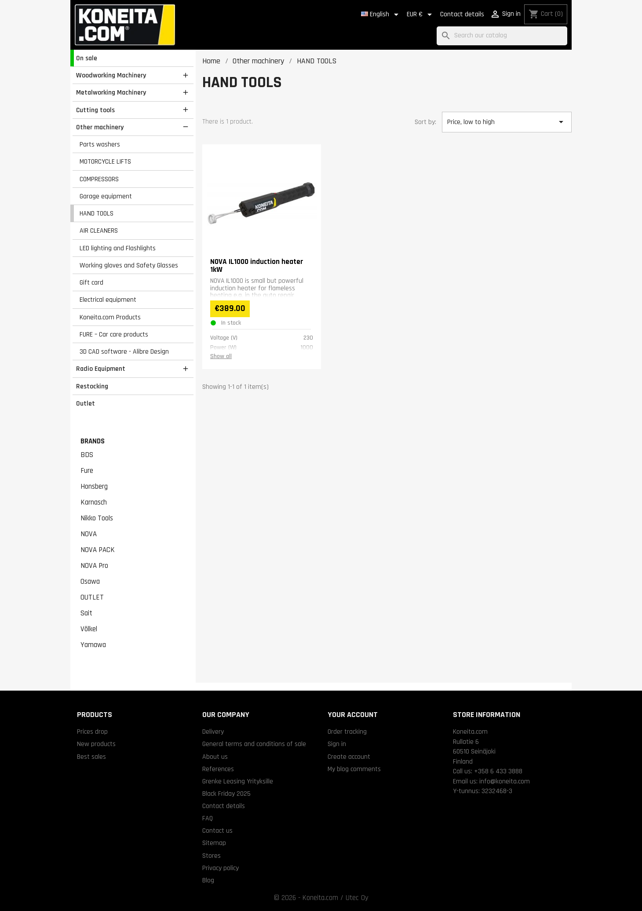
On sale (86, 58)
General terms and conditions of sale (254, 743)
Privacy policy (220, 867)
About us (215, 756)
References (218, 769)
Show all (221, 356)
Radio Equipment (100, 368)
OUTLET (92, 597)
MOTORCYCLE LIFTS (105, 161)
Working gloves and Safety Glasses (129, 265)
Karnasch (93, 502)
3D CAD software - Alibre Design (124, 351)
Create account (349, 756)
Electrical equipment (108, 299)
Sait (86, 613)
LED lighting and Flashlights (118, 248)
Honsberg (94, 486)
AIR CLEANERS (99, 230)
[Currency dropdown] (421, 14)
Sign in (337, 743)
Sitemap (214, 842)
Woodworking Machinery (111, 75)
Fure (86, 471)
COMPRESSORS (99, 179)
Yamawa (93, 645)
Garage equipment (106, 196)
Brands (92, 441)
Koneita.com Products (110, 317)
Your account (353, 715)
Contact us (217, 830)
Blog (208, 880)
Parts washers (100, 144)
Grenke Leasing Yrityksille (237, 781)
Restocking (92, 386)
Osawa (90, 581)
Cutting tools (95, 110)
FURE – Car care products (114, 334)
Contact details (462, 14)
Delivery (213, 731)
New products (96, 743)
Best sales (91, 756)
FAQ (207, 818)
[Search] (502, 35)
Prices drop (92, 731)
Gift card (91, 282)
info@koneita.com (504, 781)
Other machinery (100, 127)
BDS (86, 455)
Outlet (85, 403)
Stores (211, 855)
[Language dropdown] (381, 14)
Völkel (88, 629)
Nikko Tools (96, 518)
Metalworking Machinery (111, 92)
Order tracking (347, 731)
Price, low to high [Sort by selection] (506, 122)
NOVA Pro (94, 566)
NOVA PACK (97, 550)
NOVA (88, 534)
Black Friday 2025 (226, 793)
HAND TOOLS (96, 213)
